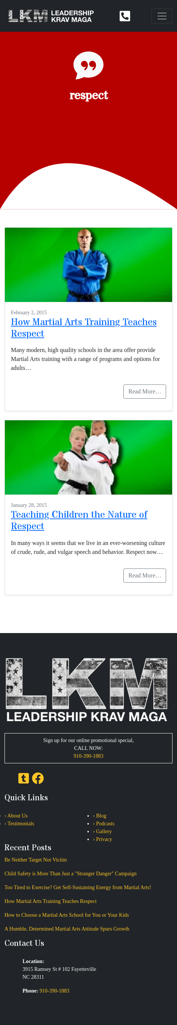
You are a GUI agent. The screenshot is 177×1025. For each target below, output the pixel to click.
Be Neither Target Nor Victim (35, 860)
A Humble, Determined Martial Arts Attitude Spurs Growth (66, 929)
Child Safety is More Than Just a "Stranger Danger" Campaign (70, 873)
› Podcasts (103, 823)
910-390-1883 (88, 756)
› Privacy (102, 839)
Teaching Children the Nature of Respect (79, 520)
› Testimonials (19, 823)
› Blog (99, 816)
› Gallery (102, 831)
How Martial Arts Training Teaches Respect (84, 328)
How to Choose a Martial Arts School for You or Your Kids (66, 915)
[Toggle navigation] (162, 16)
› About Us (15, 816)
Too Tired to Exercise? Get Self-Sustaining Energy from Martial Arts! (77, 887)
